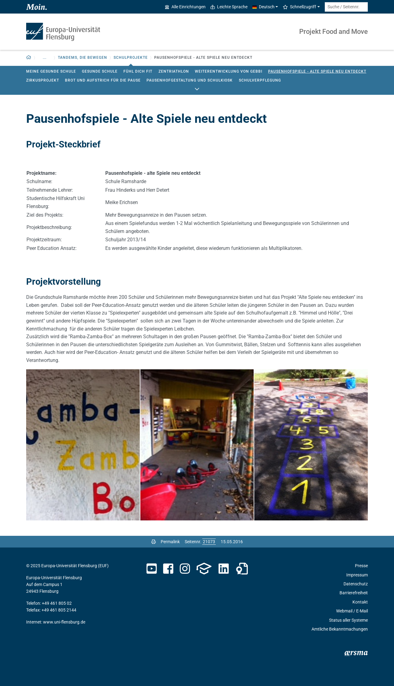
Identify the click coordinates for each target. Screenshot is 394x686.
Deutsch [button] (263, 6)
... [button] (44, 57)
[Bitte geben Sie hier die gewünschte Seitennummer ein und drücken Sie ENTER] (209, 542)
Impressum (357, 574)
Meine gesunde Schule (51, 71)
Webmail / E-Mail (352, 610)
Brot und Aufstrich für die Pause (103, 80)
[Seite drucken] (153, 541)
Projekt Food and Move (333, 31)
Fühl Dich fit (137, 71)
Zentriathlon (174, 71)
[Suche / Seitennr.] (346, 7)
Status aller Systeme (348, 620)
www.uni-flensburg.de (64, 622)
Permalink (170, 541)
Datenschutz (356, 583)
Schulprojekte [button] (131, 57)
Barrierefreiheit (354, 592)
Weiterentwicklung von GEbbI (228, 71)
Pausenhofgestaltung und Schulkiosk (190, 80)
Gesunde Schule (100, 71)
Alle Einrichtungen (185, 6)
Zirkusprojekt (42, 80)
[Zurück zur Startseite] (28, 58)
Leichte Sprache (229, 6)
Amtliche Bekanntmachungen (340, 629)
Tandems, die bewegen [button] (82, 57)
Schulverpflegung (260, 80)
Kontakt (360, 602)
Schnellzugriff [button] (299, 6)
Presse (361, 565)
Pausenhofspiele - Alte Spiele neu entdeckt (317, 71)
